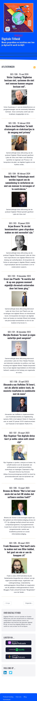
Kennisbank (6, 700)
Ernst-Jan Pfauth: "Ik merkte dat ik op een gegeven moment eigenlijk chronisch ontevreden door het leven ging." (19, 283)
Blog (25, 697)
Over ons (18, 697)
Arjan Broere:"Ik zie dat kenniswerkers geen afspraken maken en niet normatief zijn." (19, 229)
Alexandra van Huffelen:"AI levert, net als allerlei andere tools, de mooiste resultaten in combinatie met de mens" (19, 389)
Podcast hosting (8, 697)
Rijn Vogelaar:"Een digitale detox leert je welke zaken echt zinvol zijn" (19, 439)
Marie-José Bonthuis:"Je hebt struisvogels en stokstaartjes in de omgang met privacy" (19, 129)
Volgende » (28, 603)
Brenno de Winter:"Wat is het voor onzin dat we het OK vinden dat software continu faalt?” (19, 494)
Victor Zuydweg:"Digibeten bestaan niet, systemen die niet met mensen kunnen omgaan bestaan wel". (19, 81)
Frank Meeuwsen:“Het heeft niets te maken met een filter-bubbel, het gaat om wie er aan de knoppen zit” (19, 550)
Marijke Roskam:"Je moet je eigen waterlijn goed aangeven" (19, 336)
